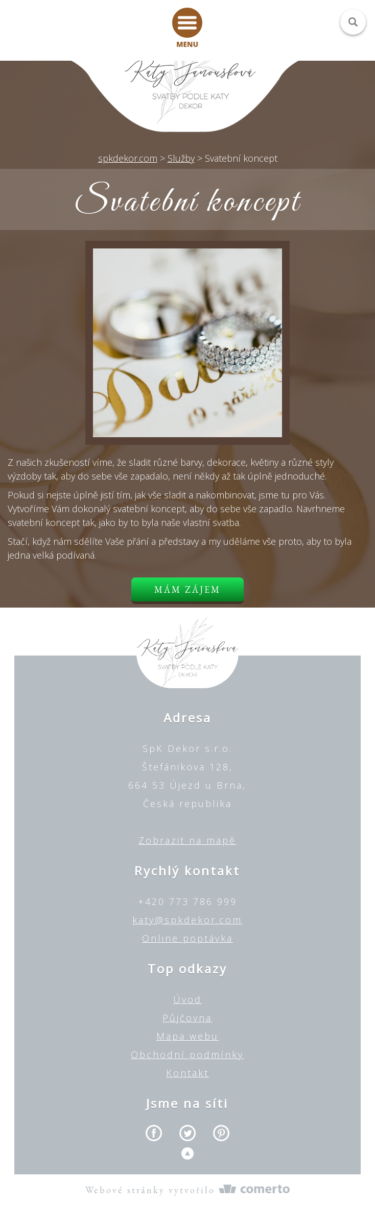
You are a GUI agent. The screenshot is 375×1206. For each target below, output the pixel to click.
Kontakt (187, 1073)
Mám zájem (187, 589)
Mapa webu (187, 1036)
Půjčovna (187, 1018)
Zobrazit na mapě (187, 840)
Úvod (187, 999)
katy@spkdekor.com (187, 920)
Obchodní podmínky (187, 1054)
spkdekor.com (127, 158)
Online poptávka (187, 938)
